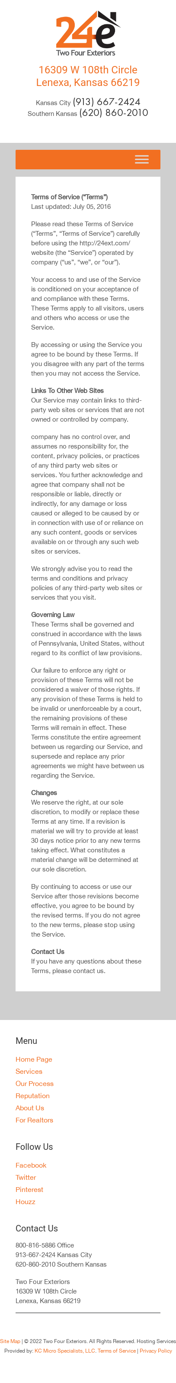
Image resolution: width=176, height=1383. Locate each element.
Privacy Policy (155, 1351)
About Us (30, 1108)
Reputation (33, 1095)
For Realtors (34, 1120)
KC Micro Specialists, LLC (65, 1351)
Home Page (34, 1059)
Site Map (10, 1341)
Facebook (31, 1165)
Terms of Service (117, 1351)
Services (29, 1071)
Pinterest (29, 1189)
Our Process (35, 1083)
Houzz (25, 1201)
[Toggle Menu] (141, 159)
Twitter (26, 1177)
